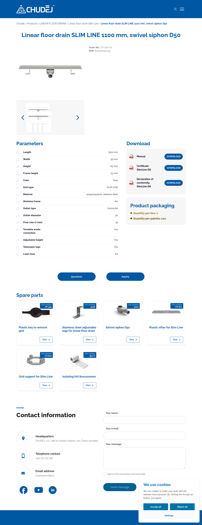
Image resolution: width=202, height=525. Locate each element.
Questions (76, 276)
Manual (141, 156)
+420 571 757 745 (44, 458)
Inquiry (125, 276)
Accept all (155, 506)
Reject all (182, 506)
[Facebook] (23, 490)
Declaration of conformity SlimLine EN (145, 183)
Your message (114, 444)
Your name (112, 413)
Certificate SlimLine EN (144, 168)
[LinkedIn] (53, 490)
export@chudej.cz (45, 475)
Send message (119, 487)
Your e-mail (113, 428)
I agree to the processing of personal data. (124, 474)
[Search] (175, 9)
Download (173, 156)
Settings (168, 515)
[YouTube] (38, 490)
